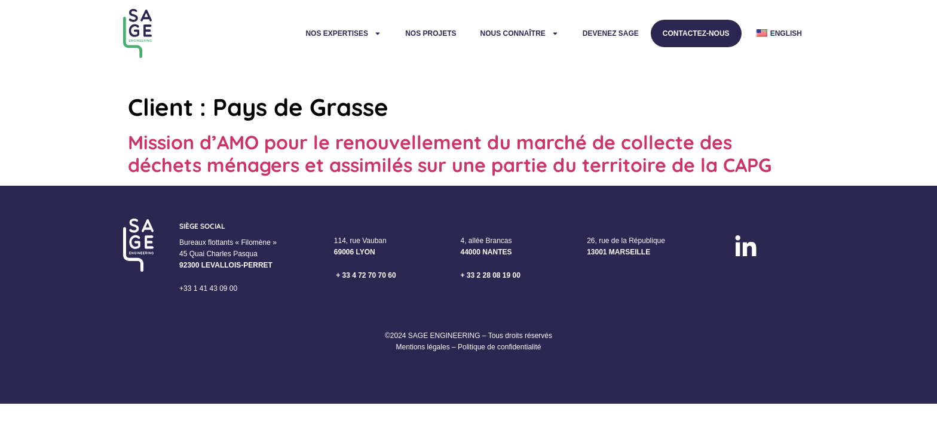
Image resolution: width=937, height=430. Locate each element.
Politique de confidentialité (499, 347)
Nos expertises (343, 33)
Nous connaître (519, 33)
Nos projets (430, 33)
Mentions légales (423, 347)
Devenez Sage (611, 33)
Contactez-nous (696, 33)
